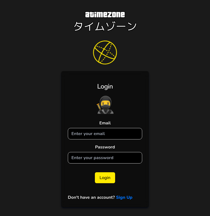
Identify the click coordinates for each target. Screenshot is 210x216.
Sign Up (123, 197)
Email (105, 123)
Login (105, 178)
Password (105, 147)
